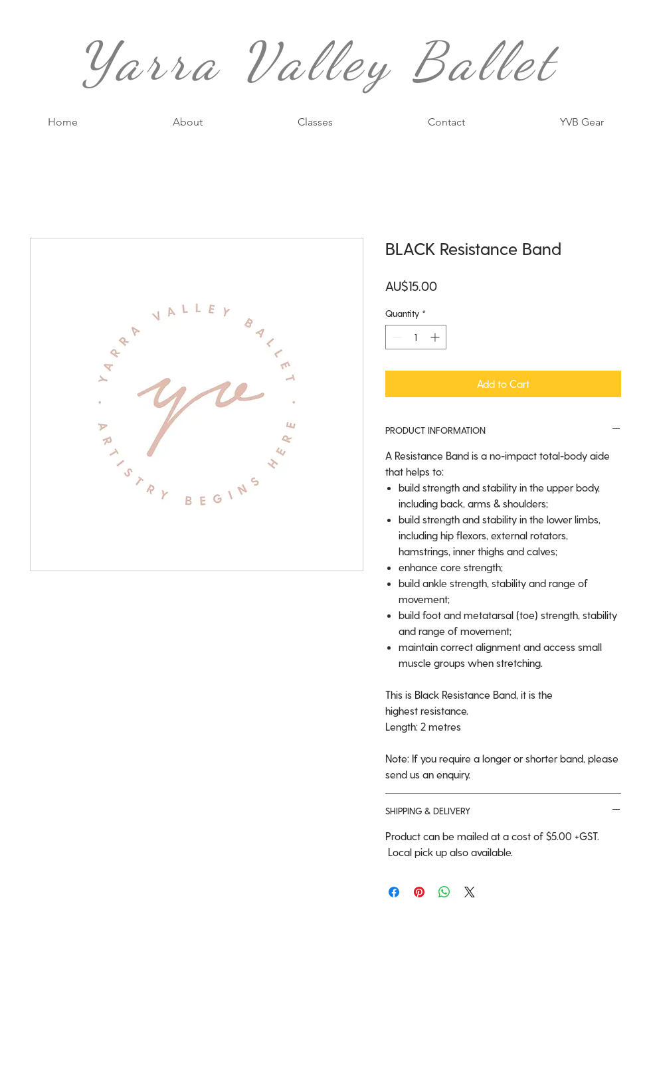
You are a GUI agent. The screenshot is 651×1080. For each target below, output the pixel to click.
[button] (315, 122)
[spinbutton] (416, 337)
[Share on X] (470, 892)
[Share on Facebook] (394, 892)
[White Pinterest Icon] (442, 988)
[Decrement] (395, 337)
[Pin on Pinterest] (419, 892)
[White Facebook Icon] (400, 988)
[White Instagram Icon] (421, 988)
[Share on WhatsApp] (444, 892)
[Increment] (436, 337)
